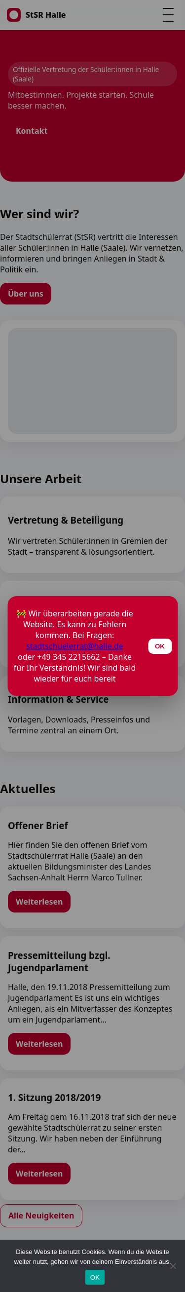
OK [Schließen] (160, 646)
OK (95, 1277)
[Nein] (173, 1266)
